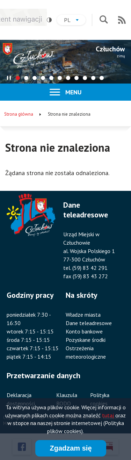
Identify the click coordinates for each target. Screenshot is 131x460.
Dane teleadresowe (89, 322)
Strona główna (18, 114)
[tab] (18, 78)
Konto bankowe (84, 331)
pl (75, 20)
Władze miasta (83, 314)
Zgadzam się (71, 449)
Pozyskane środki (85, 339)
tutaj (108, 416)
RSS (122, 20)
